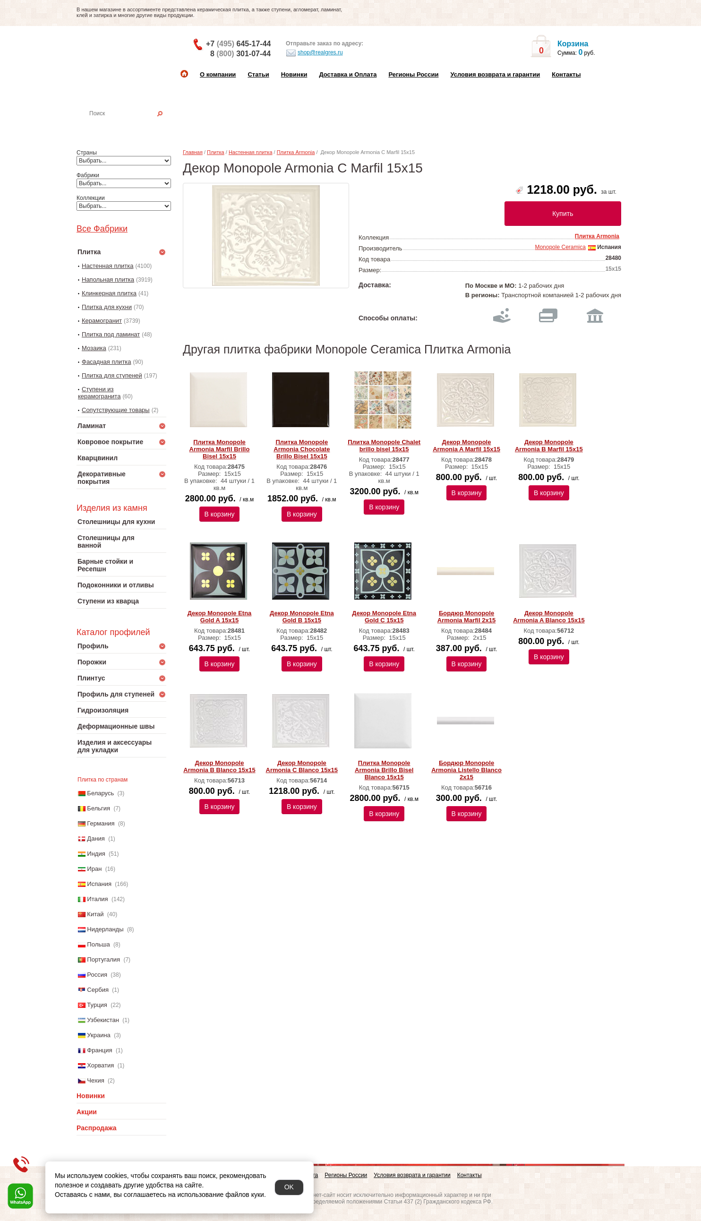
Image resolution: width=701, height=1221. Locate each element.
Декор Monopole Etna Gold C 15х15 (384, 617)
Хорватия (100, 1065)
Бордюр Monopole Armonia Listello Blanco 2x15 (466, 770)
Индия (96, 853)
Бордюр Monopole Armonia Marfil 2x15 (466, 617)
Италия (97, 899)
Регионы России (413, 74)
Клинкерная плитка (109, 293)
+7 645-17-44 (238, 44)
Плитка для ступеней (112, 375)
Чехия (95, 1080)
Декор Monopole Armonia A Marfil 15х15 (466, 446)
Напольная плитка (108, 279)
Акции (87, 1112)
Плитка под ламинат (111, 334)
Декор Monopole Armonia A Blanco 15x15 (548, 617)
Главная (193, 152)
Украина (99, 1035)
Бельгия (98, 808)
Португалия (103, 959)
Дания (96, 838)
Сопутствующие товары (116, 409)
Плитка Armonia (296, 152)
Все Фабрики (102, 228)
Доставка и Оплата (347, 74)
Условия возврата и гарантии (495, 74)
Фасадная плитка (106, 361)
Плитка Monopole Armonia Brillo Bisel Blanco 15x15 (384, 770)
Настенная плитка (132, 126)
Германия (100, 823)
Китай (95, 914)
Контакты (566, 74)
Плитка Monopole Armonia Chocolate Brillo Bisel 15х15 (302, 449)
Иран (94, 868)
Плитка (215, 152)
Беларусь (100, 793)
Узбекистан (103, 1019)
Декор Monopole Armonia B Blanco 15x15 (219, 766)
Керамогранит (102, 320)
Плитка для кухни (107, 306)
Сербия (98, 989)
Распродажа (97, 1128)
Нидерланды (105, 929)
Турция (97, 1004)
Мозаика (94, 348)
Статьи (258, 74)
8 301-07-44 (240, 54)
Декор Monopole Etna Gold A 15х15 (220, 617)
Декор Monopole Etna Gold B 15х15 (302, 617)
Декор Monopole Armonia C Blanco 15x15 (302, 766)
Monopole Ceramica (560, 247)
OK (289, 1187)
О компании (218, 74)
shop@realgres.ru (314, 53)
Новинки (294, 74)
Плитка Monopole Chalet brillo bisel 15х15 (384, 446)
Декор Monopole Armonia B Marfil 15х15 (549, 446)
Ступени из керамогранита (99, 393)
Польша (98, 944)
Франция (99, 1050)
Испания (99, 883)
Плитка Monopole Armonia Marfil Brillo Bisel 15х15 (219, 449)
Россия (97, 974)
